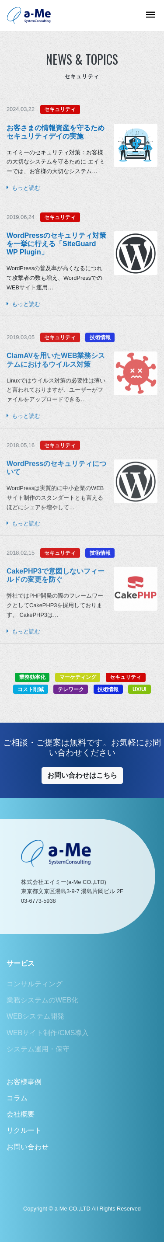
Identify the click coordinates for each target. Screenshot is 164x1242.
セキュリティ (60, 109)
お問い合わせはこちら (82, 775)
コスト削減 (30, 689)
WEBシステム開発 (35, 1016)
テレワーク (71, 689)
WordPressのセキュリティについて (56, 483)
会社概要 (21, 1114)
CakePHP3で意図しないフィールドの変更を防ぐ (56, 591)
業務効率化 (32, 677)
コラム (17, 1098)
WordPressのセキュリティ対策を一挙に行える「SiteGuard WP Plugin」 (56, 244)
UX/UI (140, 689)
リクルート (24, 1130)
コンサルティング (35, 984)
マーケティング (77, 677)
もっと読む (23, 187)
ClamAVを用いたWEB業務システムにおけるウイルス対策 (56, 376)
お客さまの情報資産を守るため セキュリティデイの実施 (56, 132)
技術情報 (100, 354)
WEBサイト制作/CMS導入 (48, 1033)
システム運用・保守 (38, 1049)
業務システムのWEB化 (42, 1000)
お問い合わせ (28, 1147)
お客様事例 (24, 1081)
